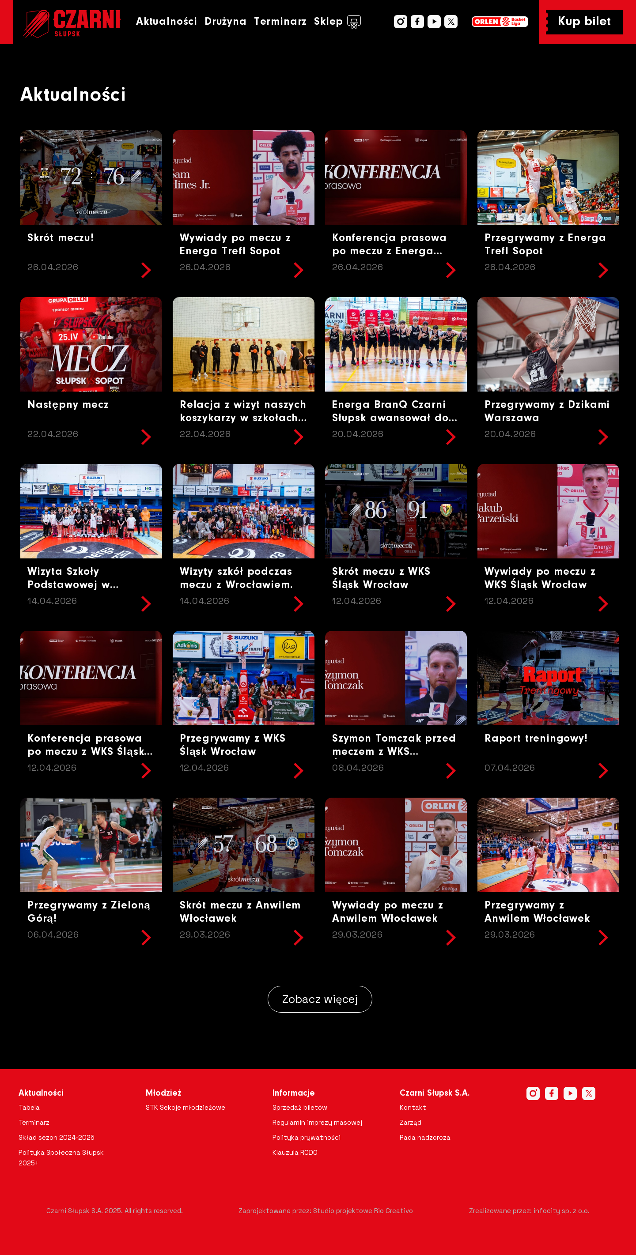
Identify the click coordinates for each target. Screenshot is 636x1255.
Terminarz (280, 21)
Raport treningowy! (536, 738)
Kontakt (413, 1107)
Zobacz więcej (320, 999)
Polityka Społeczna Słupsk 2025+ (61, 1157)
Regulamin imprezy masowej (317, 1122)
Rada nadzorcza (425, 1137)
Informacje (294, 1093)
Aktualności (166, 21)
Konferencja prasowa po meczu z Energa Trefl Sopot (389, 251)
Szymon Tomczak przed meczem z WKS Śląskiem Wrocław (394, 752)
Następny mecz (68, 405)
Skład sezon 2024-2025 (57, 1137)
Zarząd (410, 1122)
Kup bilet (584, 22)
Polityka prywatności (307, 1137)
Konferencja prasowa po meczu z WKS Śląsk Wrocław (85, 752)
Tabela (29, 1107)
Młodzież (164, 1093)
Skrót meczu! (60, 238)
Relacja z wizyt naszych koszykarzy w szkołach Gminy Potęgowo (243, 418)
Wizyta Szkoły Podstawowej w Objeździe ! (68, 585)
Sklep (337, 22)
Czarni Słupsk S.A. (435, 1093)
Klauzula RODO (295, 1152)
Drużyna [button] (225, 21)
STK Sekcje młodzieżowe (185, 1107)
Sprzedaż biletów (300, 1107)
